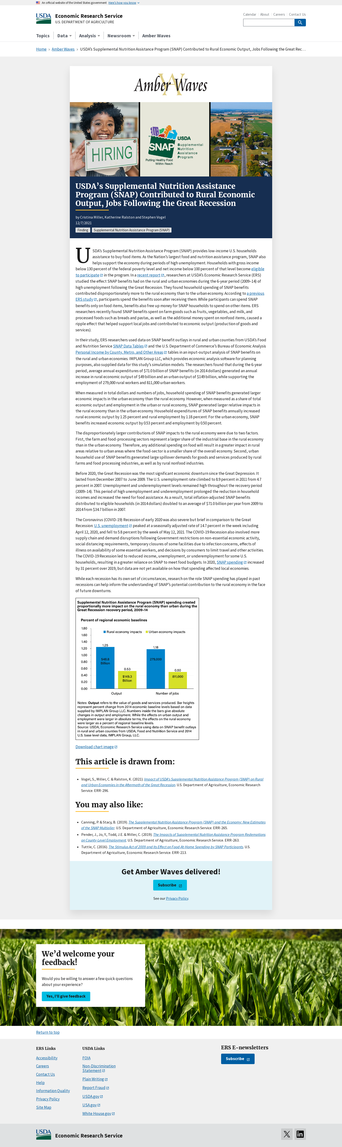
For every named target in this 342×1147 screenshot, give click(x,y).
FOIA (86, 1058)
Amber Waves (156, 35)
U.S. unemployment (111, 525)
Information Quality (53, 1090)
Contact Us (297, 14)
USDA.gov (90, 1096)
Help (40, 1082)
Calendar (249, 14)
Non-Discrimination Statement (99, 1068)
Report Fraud (93, 1087)
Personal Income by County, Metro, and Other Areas (119, 352)
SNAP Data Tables (128, 346)
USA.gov (89, 1105)
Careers (279, 14)
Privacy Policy (177, 898)
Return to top (48, 1032)
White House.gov (96, 1113)
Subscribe (167, 885)
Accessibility (46, 1058)
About (264, 14)
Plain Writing (93, 1079)
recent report (148, 275)
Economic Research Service (89, 15)
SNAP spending (230, 562)
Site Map (43, 1107)
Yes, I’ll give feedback (66, 996)
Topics (43, 35)
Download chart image (95, 746)
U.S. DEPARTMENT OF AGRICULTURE (84, 22)
